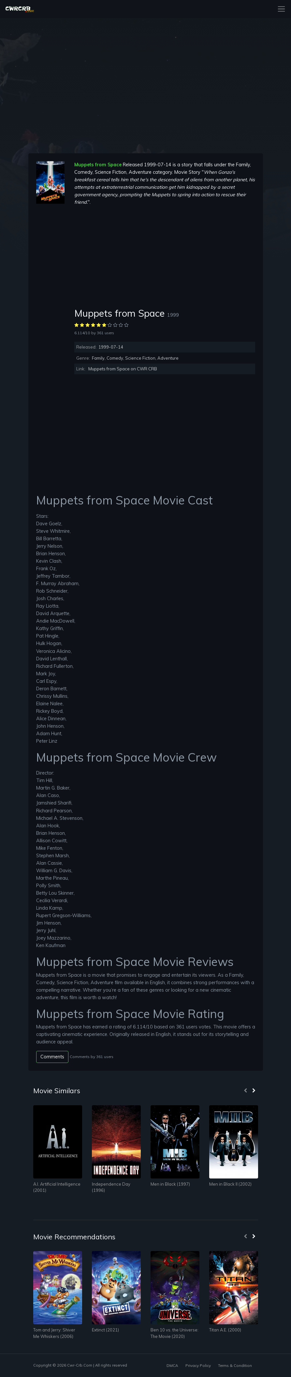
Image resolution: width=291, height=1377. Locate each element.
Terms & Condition (235, 1365)
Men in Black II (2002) (230, 1184)
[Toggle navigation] (279, 9)
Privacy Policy (198, 1365)
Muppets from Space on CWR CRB (122, 368)
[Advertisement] (164, 256)
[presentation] (245, 1091)
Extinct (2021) (105, 1329)
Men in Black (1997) (170, 1184)
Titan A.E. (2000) (225, 1329)
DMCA (172, 1365)
